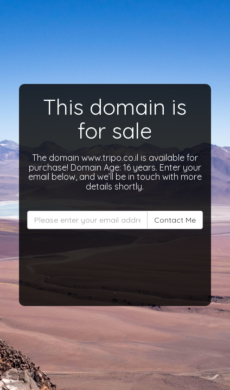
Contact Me (175, 220)
